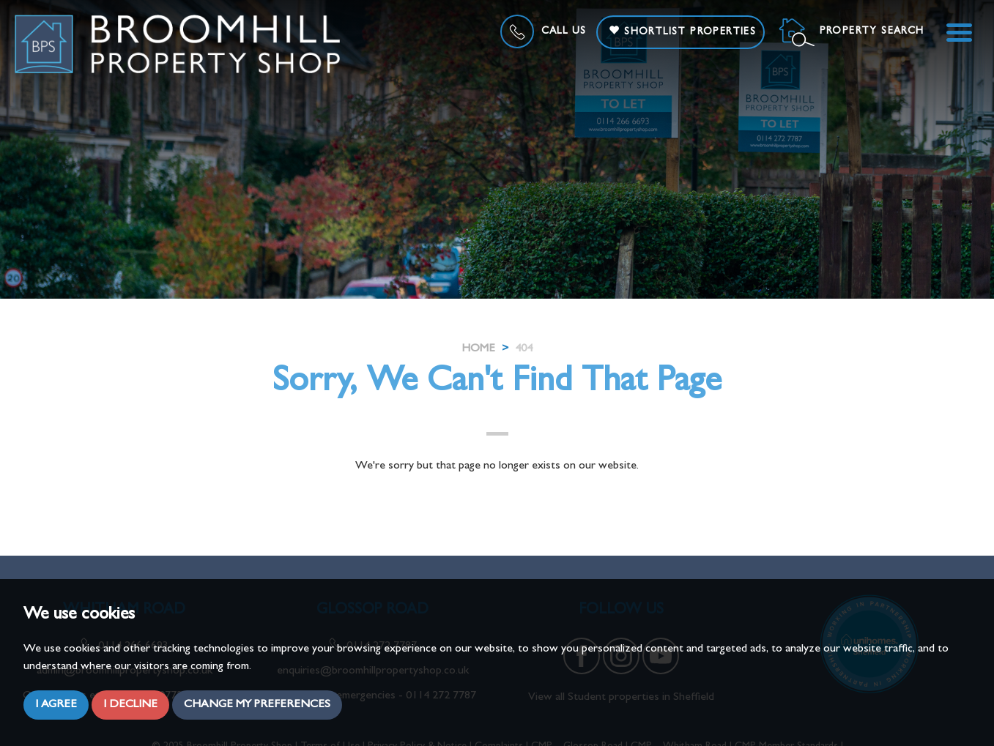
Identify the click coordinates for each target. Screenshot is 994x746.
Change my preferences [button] (257, 705)
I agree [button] (56, 705)
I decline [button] (130, 705)
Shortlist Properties (682, 31)
